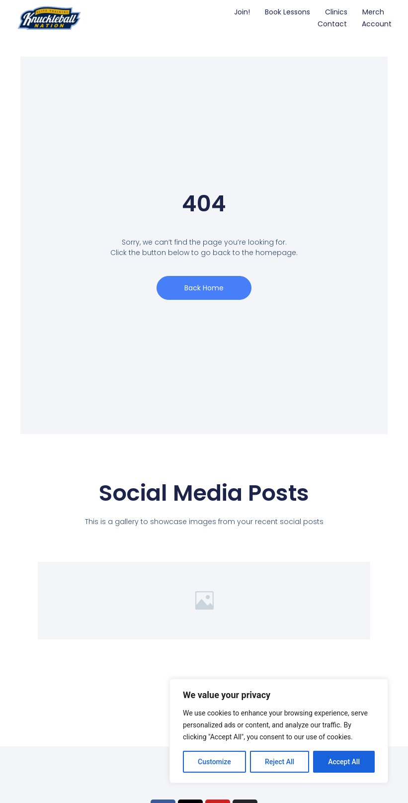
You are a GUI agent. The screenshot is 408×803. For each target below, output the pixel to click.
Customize (214, 762)
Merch (373, 12)
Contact (332, 24)
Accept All (344, 762)
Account (377, 24)
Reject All (279, 762)
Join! (242, 12)
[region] (278, 731)
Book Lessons (287, 12)
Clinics (336, 12)
